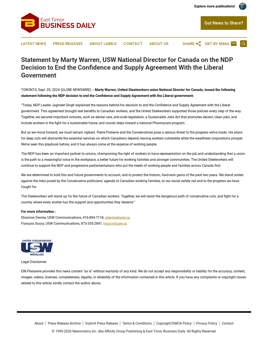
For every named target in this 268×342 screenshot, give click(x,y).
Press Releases (68, 43)
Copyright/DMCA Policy (174, 323)
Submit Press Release (101, 323)
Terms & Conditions (137, 323)
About (39, 323)
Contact (133, 43)
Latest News (33, 43)
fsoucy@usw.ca (115, 223)
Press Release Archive (64, 323)
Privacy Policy (206, 323)
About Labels (103, 43)
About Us (159, 43)
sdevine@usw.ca (117, 218)
